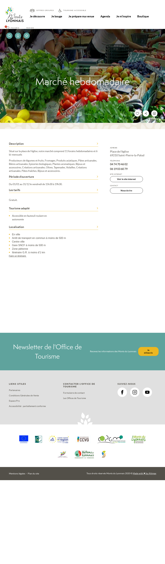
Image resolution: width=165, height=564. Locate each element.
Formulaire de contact (74, 393)
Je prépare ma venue (82, 16)
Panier (30, 28)
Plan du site (33, 473)
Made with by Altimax (144, 473)
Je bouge (57, 16)
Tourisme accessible (74, 10)
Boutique (144, 16)
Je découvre (37, 16)
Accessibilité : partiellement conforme (27, 406)
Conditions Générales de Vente (24, 395)
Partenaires (14, 390)
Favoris (15, 28)
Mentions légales (17, 473)
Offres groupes (45, 10)
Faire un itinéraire (19, 256)
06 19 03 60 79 (119, 169)
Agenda (106, 16)
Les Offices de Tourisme (74, 398)
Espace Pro (14, 401)
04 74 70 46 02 (119, 164)
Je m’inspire (124, 16)
